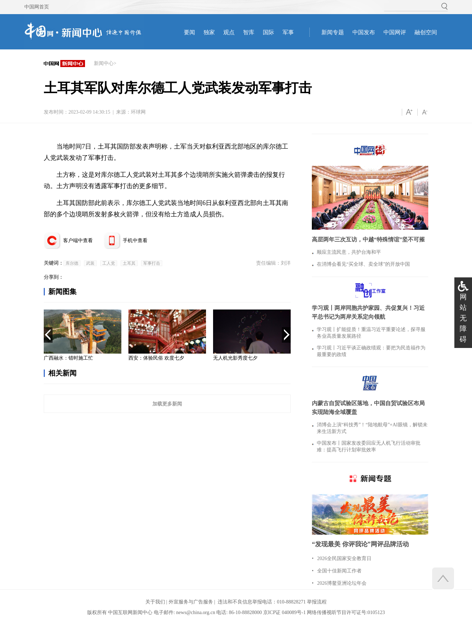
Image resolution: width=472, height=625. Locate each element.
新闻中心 (104, 63)
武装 (90, 263)
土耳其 (129, 263)
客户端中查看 (78, 240)
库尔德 (72, 263)
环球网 (138, 112)
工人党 (108, 263)
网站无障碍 (463, 318)
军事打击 (151, 263)
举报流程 (317, 602)
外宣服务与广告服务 (191, 602)
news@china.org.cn (195, 612)
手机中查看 (135, 240)
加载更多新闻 (167, 404)
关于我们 (155, 602)
